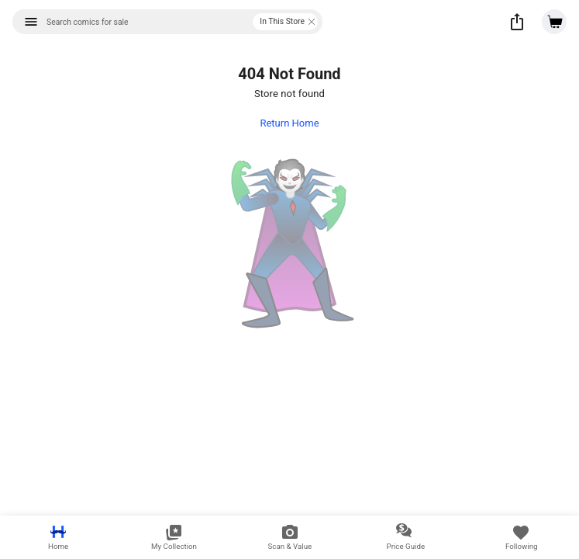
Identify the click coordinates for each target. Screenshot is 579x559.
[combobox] (167, 21)
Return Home (289, 123)
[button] (517, 21)
